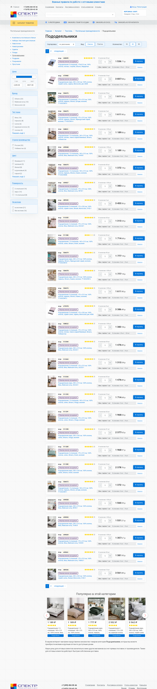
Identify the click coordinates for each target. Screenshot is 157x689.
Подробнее (55, 653)
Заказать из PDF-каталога (126, 22)
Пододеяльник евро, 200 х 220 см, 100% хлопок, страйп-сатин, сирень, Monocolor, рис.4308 (74, 84)
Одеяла (15, 49)
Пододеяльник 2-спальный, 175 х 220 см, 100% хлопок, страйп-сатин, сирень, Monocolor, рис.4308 (74, 326)
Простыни (16, 64)
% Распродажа (52, 22)
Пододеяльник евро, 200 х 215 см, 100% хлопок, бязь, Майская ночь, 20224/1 (74, 398)
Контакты (59, 7)
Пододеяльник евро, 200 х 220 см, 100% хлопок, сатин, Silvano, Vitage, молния (74, 451)
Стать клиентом (87, 7)
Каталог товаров (23, 23)
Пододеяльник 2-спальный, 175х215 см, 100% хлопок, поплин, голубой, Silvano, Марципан (76, 66)
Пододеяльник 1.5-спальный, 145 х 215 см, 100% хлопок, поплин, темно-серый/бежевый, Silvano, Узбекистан (76, 141)
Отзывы (98, 7)
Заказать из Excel (101, 22)
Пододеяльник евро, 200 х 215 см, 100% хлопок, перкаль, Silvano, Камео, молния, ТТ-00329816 (74, 288)
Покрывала (16, 61)
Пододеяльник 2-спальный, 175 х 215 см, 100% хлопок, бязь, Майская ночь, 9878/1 (75, 196)
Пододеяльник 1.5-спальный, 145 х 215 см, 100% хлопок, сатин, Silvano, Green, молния (75, 250)
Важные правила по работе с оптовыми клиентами (78, 2)
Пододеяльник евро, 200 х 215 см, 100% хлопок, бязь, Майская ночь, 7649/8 (74, 541)
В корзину (139, 61)
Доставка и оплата (72, 7)
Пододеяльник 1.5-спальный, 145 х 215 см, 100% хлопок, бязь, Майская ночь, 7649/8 (75, 159)
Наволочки (16, 43)
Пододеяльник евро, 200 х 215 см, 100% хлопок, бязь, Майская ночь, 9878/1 (74, 523)
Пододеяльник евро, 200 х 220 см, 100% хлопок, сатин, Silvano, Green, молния (74, 487)
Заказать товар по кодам (76, 22)
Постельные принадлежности (87, 31)
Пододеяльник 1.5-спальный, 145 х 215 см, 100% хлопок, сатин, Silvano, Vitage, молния (75, 416)
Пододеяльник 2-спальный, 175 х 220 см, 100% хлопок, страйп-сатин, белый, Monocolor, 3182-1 (74, 215)
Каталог (58, 31)
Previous (47, 633)
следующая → (60, 51)
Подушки (15, 58)
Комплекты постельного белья (24, 38)
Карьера (143, 685)
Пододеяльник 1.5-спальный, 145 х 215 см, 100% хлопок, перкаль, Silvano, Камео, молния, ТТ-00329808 (75, 178)
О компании (49, 7)
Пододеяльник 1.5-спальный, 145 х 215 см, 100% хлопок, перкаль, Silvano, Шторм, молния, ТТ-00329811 (75, 505)
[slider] (14, 77)
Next (145, 633)
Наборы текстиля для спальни (23, 41)
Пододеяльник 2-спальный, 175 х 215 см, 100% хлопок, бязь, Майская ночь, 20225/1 (75, 380)
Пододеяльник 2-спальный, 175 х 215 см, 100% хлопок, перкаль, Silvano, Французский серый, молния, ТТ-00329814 (76, 122)
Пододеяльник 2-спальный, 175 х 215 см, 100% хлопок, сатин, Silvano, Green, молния (75, 469)
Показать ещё (18, 133)
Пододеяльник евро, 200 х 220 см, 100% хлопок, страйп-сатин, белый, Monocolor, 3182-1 (74, 595)
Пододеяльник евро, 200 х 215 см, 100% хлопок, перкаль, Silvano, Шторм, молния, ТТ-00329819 (95, 648)
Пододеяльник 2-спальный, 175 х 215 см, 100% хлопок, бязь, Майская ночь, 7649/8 (75, 559)
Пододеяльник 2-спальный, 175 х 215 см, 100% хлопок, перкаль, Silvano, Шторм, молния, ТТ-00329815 (74, 103)
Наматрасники (17, 46)
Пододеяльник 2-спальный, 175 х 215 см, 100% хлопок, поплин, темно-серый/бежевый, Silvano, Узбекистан (76, 345)
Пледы (14, 52)
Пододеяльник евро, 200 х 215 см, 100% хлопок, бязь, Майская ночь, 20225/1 (74, 363)
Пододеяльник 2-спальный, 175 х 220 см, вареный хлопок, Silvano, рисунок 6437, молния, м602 (116, 648)
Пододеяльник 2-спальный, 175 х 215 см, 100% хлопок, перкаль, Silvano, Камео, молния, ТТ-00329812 (74, 307)
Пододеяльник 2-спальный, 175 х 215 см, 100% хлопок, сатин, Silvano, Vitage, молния (75, 434)
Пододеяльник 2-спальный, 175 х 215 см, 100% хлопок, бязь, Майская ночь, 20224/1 (75, 233)
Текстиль (69, 31)
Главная (14, 7)
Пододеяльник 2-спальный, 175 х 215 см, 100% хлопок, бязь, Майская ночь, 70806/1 (75, 576)
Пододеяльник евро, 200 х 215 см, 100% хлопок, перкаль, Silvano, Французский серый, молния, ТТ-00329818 (76, 269)
